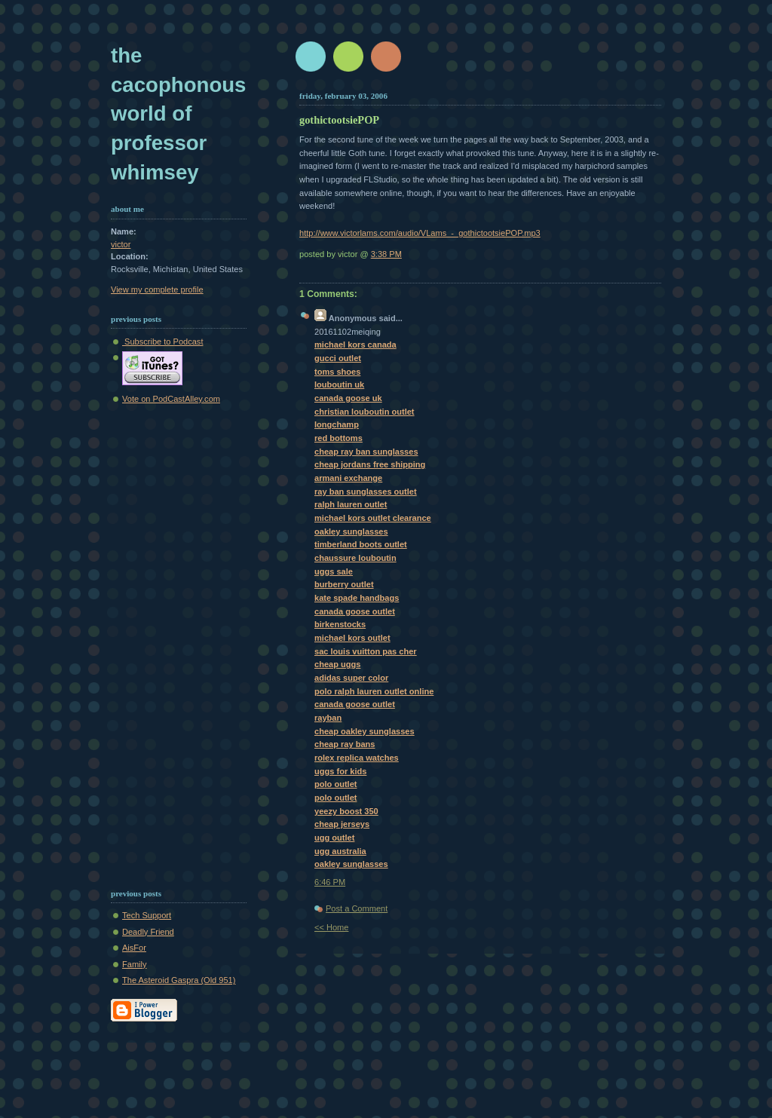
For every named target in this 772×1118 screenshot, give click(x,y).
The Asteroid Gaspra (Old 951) (178, 980)
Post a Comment (357, 908)
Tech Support (146, 915)
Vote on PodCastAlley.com (171, 398)
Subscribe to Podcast (162, 341)
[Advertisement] (156, 643)
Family (134, 964)
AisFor (134, 947)
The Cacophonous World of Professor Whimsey (178, 114)
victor (120, 244)
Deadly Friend (148, 931)
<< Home (331, 927)
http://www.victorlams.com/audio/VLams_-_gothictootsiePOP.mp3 (420, 232)
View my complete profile (157, 289)
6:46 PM (329, 882)
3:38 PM (386, 254)
